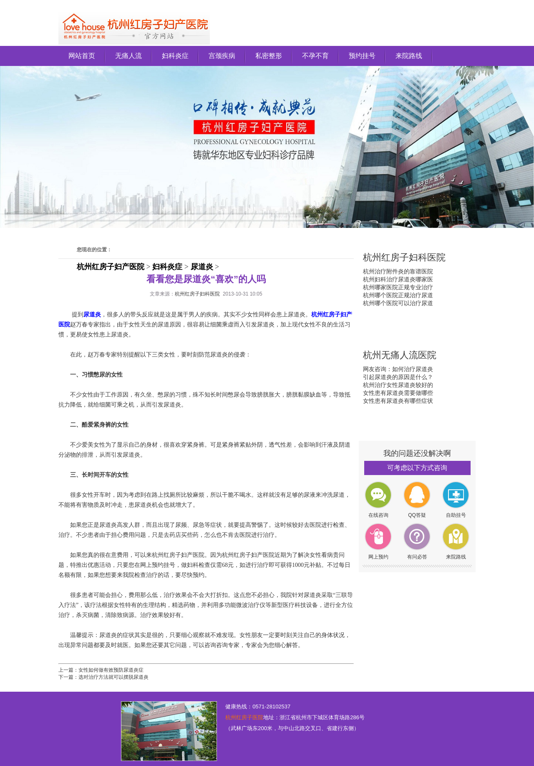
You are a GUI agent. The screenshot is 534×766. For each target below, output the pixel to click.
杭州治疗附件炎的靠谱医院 (398, 271)
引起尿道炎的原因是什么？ (398, 377)
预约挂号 (362, 55)
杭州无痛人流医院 (399, 355)
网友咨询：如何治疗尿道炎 (398, 369)
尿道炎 (202, 267)
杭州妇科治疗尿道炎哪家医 (398, 279)
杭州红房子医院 (244, 717)
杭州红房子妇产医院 (110, 267)
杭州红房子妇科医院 (197, 294)
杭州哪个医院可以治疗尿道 (398, 303)
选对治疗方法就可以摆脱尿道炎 (113, 677)
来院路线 (408, 55)
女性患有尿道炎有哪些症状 (398, 400)
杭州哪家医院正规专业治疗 (398, 287)
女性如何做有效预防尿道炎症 (111, 670)
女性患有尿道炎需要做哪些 (398, 392)
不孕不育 (315, 55)
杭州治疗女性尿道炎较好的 (398, 385)
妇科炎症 (175, 55)
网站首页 (81, 55)
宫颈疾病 (222, 55)
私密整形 (268, 55)
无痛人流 (128, 55)
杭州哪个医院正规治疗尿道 (398, 295)
